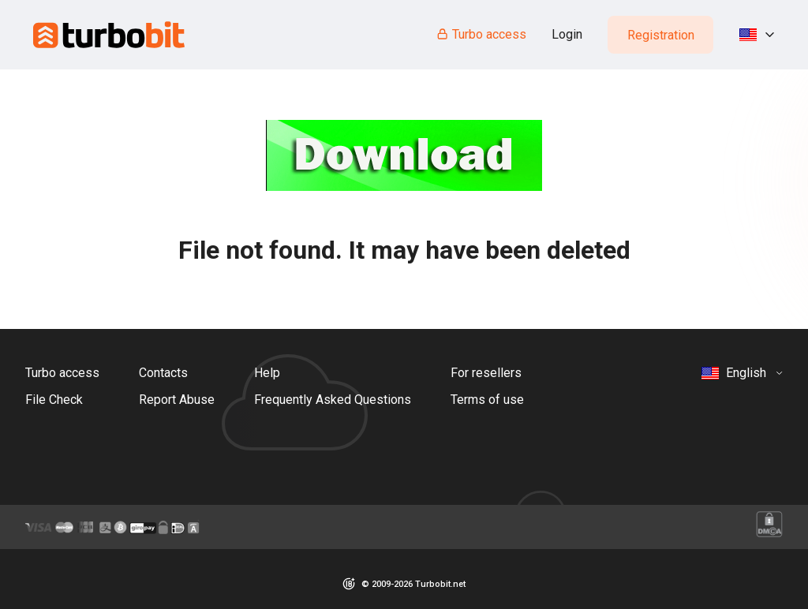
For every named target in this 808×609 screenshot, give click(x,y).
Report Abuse (177, 399)
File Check (54, 399)
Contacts (163, 372)
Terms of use (487, 399)
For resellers (486, 372)
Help (267, 372)
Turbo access (481, 34)
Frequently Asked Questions (332, 399)
